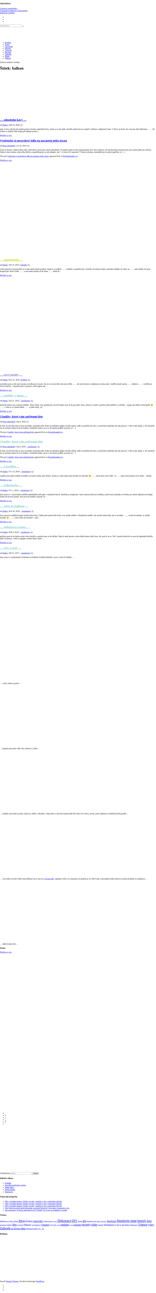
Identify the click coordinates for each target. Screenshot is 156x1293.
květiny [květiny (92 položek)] (9, 1225)
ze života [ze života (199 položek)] (15, 1228)
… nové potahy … (11, 374)
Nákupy (8, 58)
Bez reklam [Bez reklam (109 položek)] (14, 1221)
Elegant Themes (12, 1281)
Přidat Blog (9, 1187)
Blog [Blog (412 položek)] (22, 1221)
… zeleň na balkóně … (14, 506)
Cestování (9, 47)
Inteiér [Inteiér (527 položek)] (141, 1221)
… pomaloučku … (11, 259)
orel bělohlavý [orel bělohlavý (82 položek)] (36, 1225)
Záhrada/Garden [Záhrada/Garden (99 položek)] (32, 1229)
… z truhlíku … (10, 466)
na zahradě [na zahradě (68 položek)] (20, 1225)
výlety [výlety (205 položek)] (151, 1224)
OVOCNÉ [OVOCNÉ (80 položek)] (53, 1225)
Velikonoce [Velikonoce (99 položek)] (134, 1225)
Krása (7, 45)
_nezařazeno (25, 401)
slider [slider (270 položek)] (94, 1224)
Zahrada (8, 54)
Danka (5, 125)
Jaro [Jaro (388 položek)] (149, 1220)
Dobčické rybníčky (7, 13)
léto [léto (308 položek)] (14, 1224)
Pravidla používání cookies (15, 1185)
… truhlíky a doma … (13, 395)
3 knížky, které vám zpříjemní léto (21, 416)
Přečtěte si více (6, 135)
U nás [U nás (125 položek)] (117, 1225)
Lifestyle (8, 50)
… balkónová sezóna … (14, 527)
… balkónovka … (11, 485)
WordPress (40, 1281)
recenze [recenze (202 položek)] (77, 1224)
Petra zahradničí (8, 146)
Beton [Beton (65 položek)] (7, 1221)
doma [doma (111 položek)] (80, 1221)
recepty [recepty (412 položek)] (86, 1224)
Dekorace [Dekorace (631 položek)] (64, 1221)
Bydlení (8, 43)
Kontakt (8, 1183)
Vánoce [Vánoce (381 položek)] (142, 1224)
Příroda (8, 48)
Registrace (9, 1192)
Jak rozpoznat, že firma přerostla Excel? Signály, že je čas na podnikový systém (36, 1210)
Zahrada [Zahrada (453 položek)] (5, 1228)
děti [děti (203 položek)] (84, 1221)
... (5, 1117)
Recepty (8, 52)
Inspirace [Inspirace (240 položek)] (112, 1221)
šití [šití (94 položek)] (43, 1229)
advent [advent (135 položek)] (2, 1221)
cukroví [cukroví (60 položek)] (55, 1221)
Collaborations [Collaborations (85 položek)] (48, 1221)
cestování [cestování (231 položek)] (38, 1221)
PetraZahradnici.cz (70, 156)
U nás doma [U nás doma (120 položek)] (124, 1225)
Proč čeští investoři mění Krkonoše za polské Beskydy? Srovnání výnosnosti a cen (37, 1208)
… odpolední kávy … (13, 119)
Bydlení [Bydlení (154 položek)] (28, 1221)
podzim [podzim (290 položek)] (64, 1224)
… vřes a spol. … (10, 547)
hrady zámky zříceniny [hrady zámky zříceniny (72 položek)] (99, 1221)
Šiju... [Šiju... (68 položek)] (39, 1229)
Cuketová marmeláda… (9, 8)
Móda (7, 56)
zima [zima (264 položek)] (23, 1228)
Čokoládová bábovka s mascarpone (14, 11)
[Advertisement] (73, 94)
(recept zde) (49, 879)
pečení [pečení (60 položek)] (58, 1225)
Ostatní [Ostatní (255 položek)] (45, 1224)
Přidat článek (10, 1190)
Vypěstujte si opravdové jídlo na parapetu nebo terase (33, 140)
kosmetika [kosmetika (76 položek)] (3, 1225)
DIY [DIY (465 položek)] (74, 1221)
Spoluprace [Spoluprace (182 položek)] (109, 1224)
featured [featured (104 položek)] (90, 1221)
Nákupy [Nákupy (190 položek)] (27, 1224)
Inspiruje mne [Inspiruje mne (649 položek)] (127, 1221)
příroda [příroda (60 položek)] (71, 1225)
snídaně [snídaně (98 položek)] (100, 1225)
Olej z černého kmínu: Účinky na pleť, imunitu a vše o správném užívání (33, 1201)
